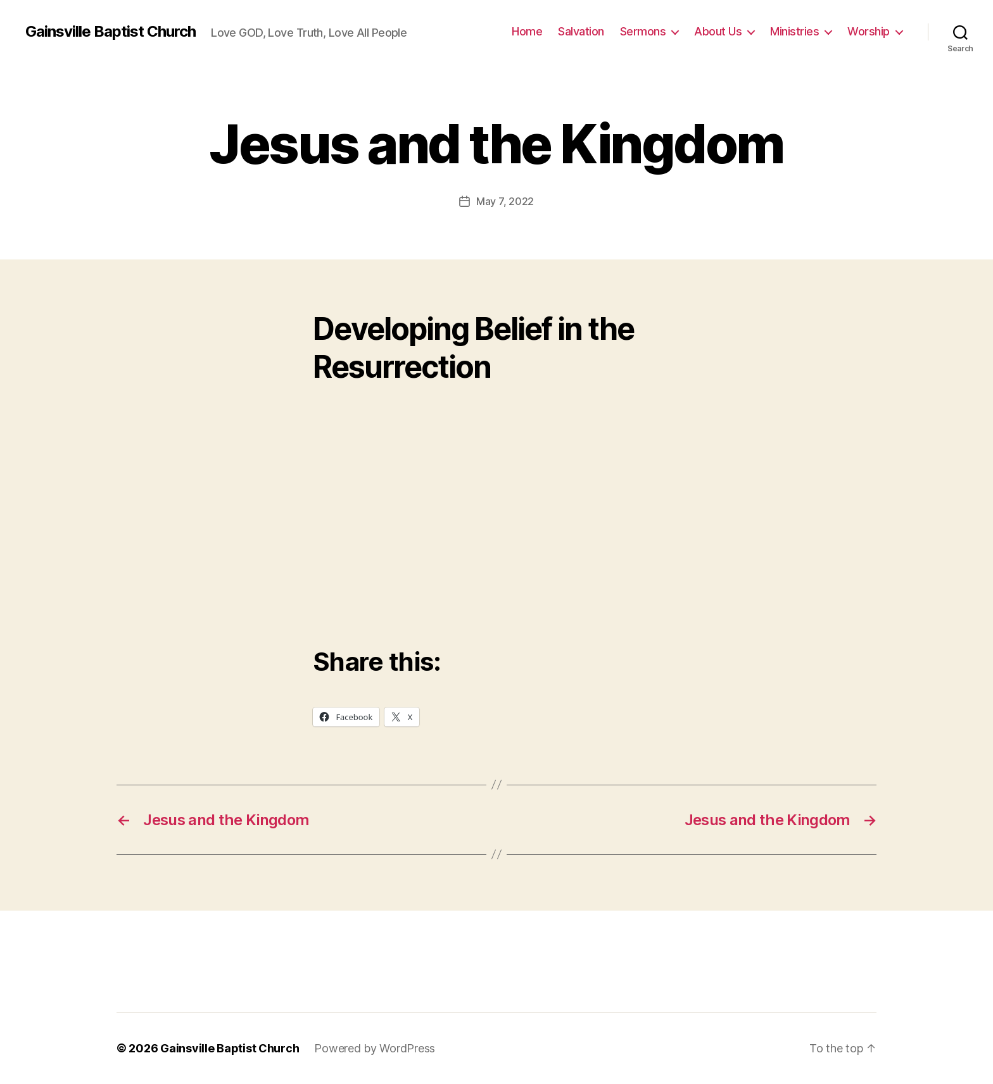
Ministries (794, 31)
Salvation (581, 31)
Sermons (643, 31)
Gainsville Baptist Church (110, 31)
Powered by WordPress (374, 1048)
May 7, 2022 (505, 201)
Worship (868, 31)
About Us (718, 31)
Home (527, 31)
